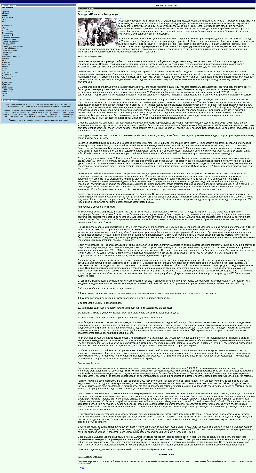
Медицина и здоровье (11, 37)
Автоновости (7, 25)
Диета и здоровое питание (12, 47)
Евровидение (7, 31)
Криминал (6, 68)
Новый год (6, 62)
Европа (5, 15)
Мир (4, 21)
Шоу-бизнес (7, 45)
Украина (5, 14)
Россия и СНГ (8, 17)
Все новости (7, 8)
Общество (6, 84)
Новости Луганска (9, 5)
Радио (4, 60)
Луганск (5, 12)
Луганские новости (9, 100)
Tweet (81, 467)
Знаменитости (7, 82)
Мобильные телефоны (11, 57)
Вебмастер (6, 78)
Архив (4, 94)
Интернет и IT (7, 35)
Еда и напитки (7, 76)
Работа (5, 29)
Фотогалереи (7, 92)
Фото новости (7, 88)
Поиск (4, 86)
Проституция (7, 53)
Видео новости (8, 90)
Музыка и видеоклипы (11, 41)
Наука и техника (8, 43)
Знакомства (6, 74)
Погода (5, 55)
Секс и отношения (9, 51)
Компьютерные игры (10, 72)
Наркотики (6, 64)
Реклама (5, 58)
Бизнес (5, 27)
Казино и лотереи (9, 39)
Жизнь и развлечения (10, 49)
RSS (4, 96)
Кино (4, 70)
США (4, 19)
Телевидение (7, 33)
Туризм (5, 66)
